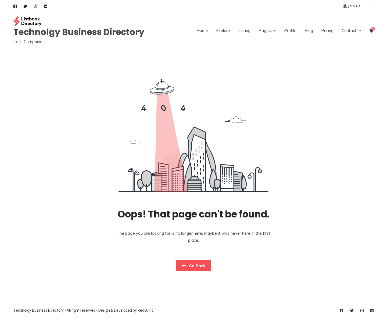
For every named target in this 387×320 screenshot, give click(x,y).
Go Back (193, 265)
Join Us (351, 6)
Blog (308, 30)
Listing (244, 30)
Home (202, 30)
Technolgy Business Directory (78, 32)
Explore (223, 30)
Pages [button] (265, 30)
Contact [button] (349, 30)
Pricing (327, 30)
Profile (290, 30)
